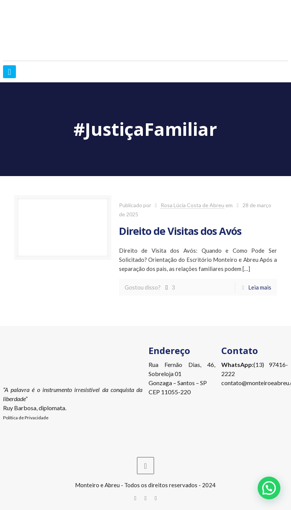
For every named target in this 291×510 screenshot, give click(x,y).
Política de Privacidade (25, 417)
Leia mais (259, 287)
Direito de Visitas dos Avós (180, 231)
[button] (269, 488)
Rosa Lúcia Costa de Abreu (192, 205)
